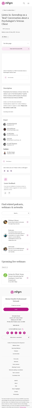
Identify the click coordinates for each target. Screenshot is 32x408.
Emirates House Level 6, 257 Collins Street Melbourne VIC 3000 (16, 317)
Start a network (16, 372)
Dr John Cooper (11, 152)
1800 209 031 (16, 325)
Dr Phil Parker (10, 133)
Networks (11, 247)
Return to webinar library (9, 10)
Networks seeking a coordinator (16, 370)
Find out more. (23, 407)
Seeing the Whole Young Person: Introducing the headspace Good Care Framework (16, 277)
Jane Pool (9, 138)
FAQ (16, 386)
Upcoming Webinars (16, 348)
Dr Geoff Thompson (12, 143)
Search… (21, 213)
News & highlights (16, 388)
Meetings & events (16, 367)
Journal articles (16, 353)
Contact (16, 391)
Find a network (16, 364)
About (16, 383)
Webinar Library (13, 220)
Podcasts (11, 230)
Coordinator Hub (16, 375)
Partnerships (16, 394)
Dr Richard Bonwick (12, 123)
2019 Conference (6, 28)
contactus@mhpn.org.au (15, 329)
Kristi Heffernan (11, 128)
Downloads (9, 77)
